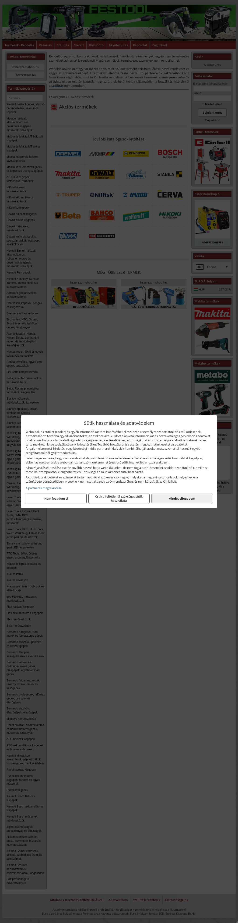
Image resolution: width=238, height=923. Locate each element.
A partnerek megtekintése (44, 488)
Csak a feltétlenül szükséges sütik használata (119, 498)
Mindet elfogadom (181, 498)
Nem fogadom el (56, 498)
